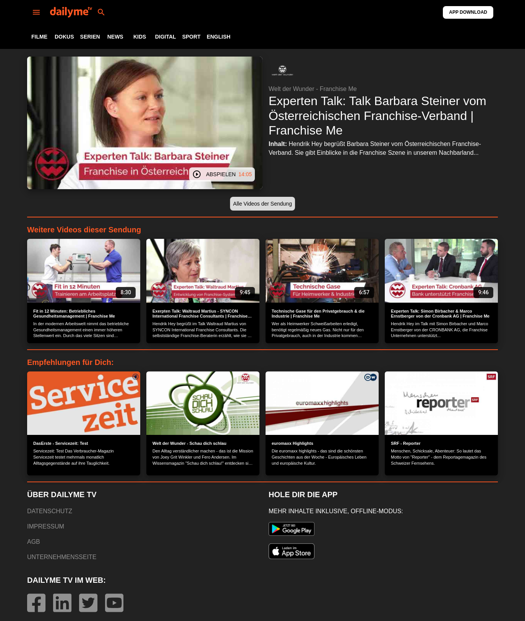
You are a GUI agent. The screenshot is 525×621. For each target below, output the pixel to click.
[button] (282, 70)
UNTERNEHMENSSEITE (61, 557)
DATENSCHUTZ (49, 511)
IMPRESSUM (45, 526)
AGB (33, 541)
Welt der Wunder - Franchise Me (313, 89)
